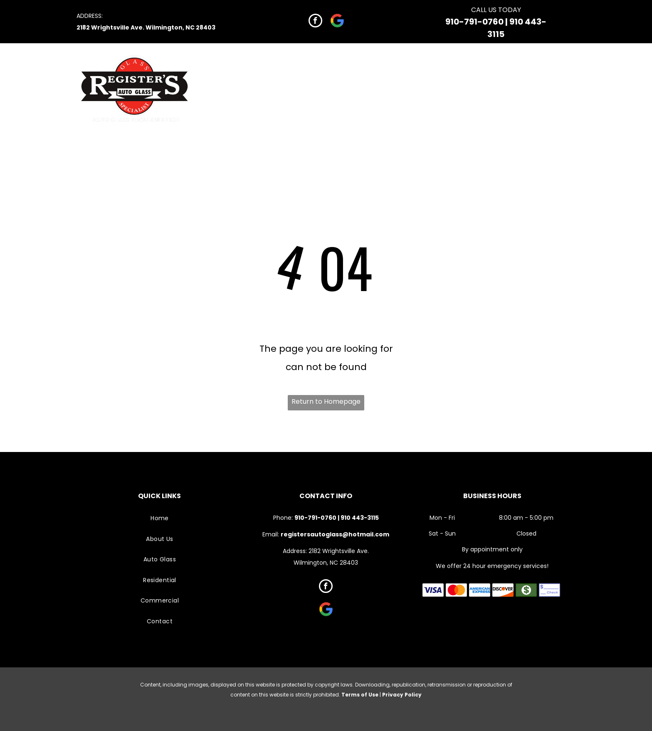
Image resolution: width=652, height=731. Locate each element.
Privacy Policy (402, 694)
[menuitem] (288, 70)
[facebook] (315, 22)
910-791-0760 (474, 21)
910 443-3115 (360, 518)
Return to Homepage (326, 401)
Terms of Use (359, 694)
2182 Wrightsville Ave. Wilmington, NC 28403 (146, 27)
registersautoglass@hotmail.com (335, 534)
